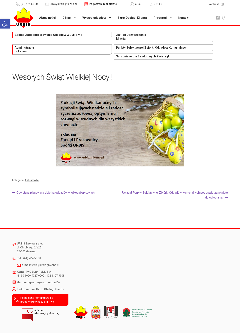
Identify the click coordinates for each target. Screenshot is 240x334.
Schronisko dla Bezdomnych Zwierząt (203, 37)
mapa (224, 18)
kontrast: (214, 4)
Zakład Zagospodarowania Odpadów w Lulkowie (29, 38)
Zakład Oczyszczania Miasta (73, 37)
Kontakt (183, 18)
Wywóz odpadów (94, 18)
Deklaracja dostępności (65, 325)
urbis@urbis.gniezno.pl (45, 251)
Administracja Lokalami (110, 37)
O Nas (66, 18)
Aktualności (47, 18)
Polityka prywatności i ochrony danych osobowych (110, 325)
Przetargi (160, 18)
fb (218, 18)
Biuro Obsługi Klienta (132, 18)
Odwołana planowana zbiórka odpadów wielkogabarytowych (55, 179)
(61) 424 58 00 (32, 244)
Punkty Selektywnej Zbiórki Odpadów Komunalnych (158, 38)
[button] (5, 24)
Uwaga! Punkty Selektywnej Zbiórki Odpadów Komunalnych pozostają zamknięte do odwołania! (175, 181)
